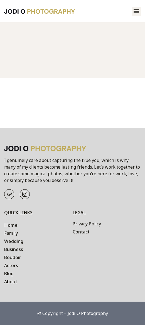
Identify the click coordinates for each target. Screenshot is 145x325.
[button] (136, 11)
